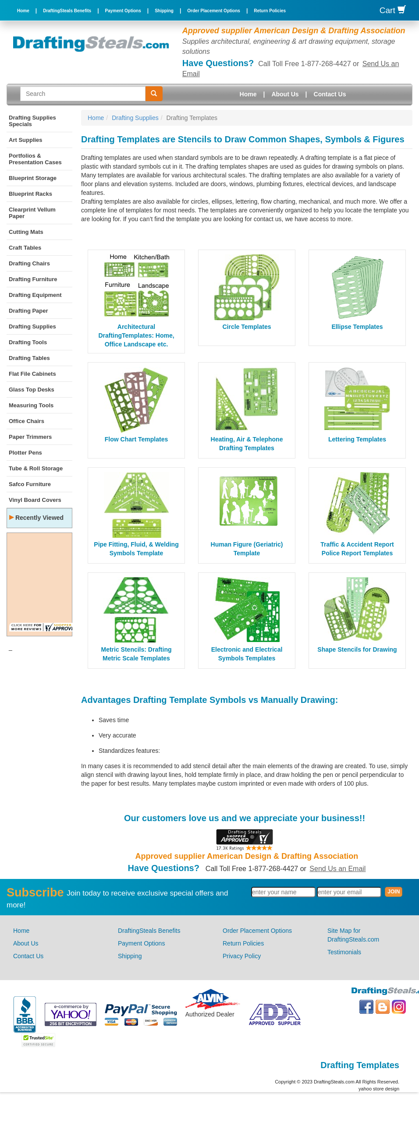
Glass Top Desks (31, 389)
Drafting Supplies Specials (32, 120)
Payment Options (123, 10)
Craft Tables (25, 247)
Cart (393, 10)
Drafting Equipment (35, 295)
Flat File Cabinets (32, 373)
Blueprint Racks (30, 194)
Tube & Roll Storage (36, 468)
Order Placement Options (213, 10)
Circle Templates (246, 326)
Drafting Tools (28, 342)
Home (23, 10)
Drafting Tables (29, 358)
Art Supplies (26, 140)
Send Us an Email (337, 868)
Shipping (164, 10)
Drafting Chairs (29, 263)
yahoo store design (379, 1088)
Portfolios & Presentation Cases (35, 159)
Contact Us (330, 94)
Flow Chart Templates (136, 439)
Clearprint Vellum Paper (32, 212)
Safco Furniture (30, 484)
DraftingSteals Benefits (67, 10)
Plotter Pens (25, 452)
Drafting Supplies (32, 326)
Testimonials (344, 952)
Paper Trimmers (30, 437)
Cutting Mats (26, 232)
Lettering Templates (357, 439)
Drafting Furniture (33, 279)
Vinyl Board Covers (35, 500)
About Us (284, 94)
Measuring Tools (31, 405)
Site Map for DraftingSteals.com (353, 935)
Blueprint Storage (33, 178)
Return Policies (270, 10)
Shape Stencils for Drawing (357, 649)
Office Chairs (26, 421)
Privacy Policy (242, 956)
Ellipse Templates (357, 326)
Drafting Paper (28, 310)
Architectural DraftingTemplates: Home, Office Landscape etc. (136, 335)
